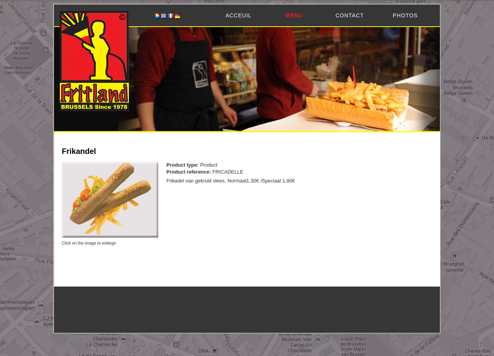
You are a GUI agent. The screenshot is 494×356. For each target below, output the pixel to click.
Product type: (183, 165)
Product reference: (189, 172)
